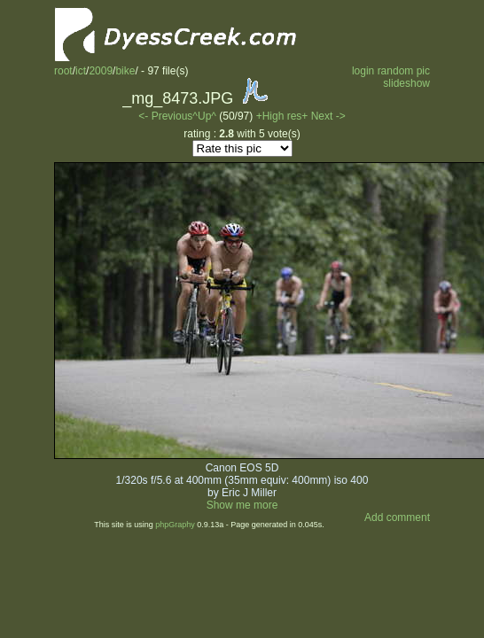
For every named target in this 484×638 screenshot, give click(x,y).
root (63, 71)
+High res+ (283, 116)
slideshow (406, 83)
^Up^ (204, 116)
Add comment (397, 517)
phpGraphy (175, 524)
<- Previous (165, 116)
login (363, 71)
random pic (404, 71)
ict (80, 71)
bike (125, 71)
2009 (101, 71)
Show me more (242, 505)
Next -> (328, 116)
